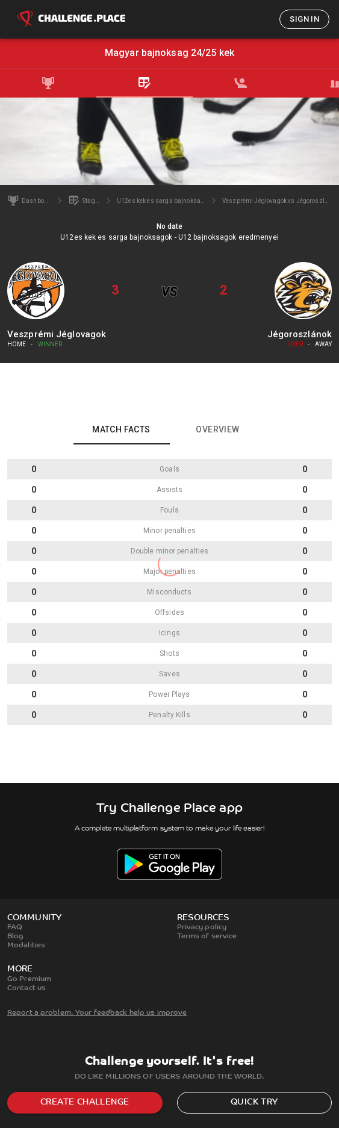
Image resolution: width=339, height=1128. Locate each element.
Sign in (304, 18)
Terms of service (207, 936)
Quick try (254, 1102)
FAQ (14, 927)
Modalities (26, 945)
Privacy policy (202, 927)
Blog (15, 936)
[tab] (48, 83)
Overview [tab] (217, 429)
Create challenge (84, 1102)
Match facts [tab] (121, 429)
